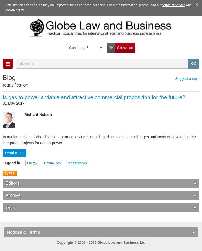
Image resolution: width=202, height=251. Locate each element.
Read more (14, 153)
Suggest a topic (187, 79)
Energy (32, 163)
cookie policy (14, 10)
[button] (8, 64)
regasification (77, 163)
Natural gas (52, 163)
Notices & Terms (101, 232)
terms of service (173, 5)
